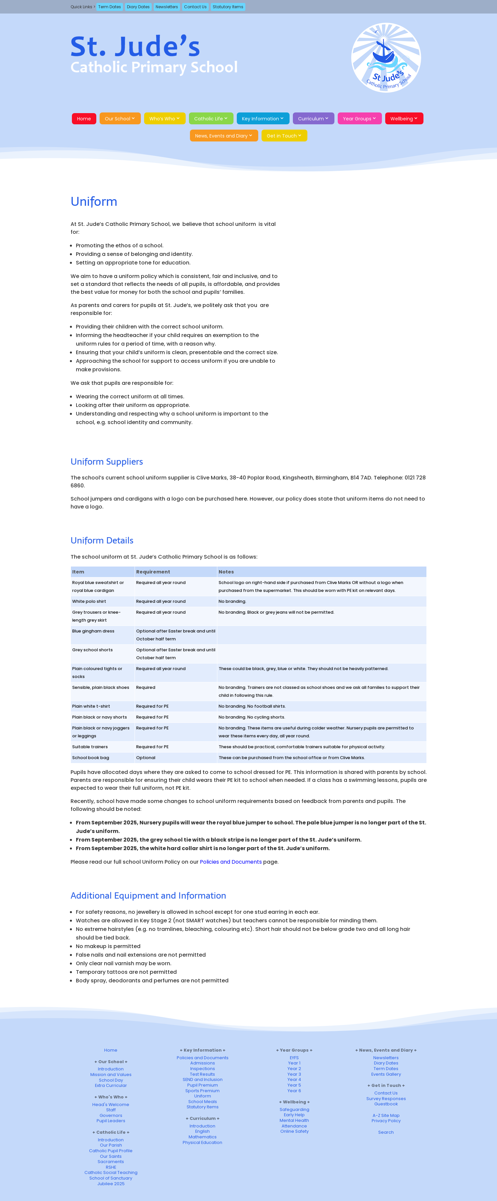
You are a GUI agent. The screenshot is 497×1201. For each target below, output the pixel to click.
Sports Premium (202, 1090)
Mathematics (203, 1137)
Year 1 (294, 1063)
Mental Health (294, 1120)
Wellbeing (401, 118)
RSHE (111, 1167)
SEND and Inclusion (203, 1079)
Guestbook (386, 1104)
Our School (117, 118)
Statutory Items (228, 7)
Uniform (202, 1096)
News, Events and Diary (221, 136)
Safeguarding (294, 1109)
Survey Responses (386, 1098)
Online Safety (294, 1131)
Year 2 (294, 1068)
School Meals (202, 1101)
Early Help (294, 1115)
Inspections (202, 1068)
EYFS (294, 1058)
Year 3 (294, 1074)
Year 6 (294, 1090)
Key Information (260, 118)
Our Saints (111, 1156)
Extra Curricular (111, 1085)
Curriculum (311, 118)
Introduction (111, 1069)
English (202, 1131)
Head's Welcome (110, 1104)
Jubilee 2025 (111, 1183)
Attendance (294, 1126)
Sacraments (111, 1161)
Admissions (202, 1063)
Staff (111, 1110)
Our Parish (111, 1145)
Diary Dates (138, 7)
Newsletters (167, 7)
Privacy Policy (386, 1121)
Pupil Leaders (111, 1121)
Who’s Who (162, 118)
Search (386, 1132)
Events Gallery (386, 1074)
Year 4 (294, 1079)
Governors (111, 1115)
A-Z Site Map (386, 1115)
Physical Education (202, 1142)
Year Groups (357, 118)
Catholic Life (208, 118)
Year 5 (294, 1085)
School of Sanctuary (110, 1178)
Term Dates (109, 7)
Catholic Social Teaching (111, 1172)
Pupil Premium (202, 1085)
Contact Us (195, 7)
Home (84, 118)
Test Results (202, 1074)
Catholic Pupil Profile (111, 1151)
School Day (111, 1080)
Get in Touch (282, 136)
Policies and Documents (231, 862)
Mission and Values (111, 1074)
